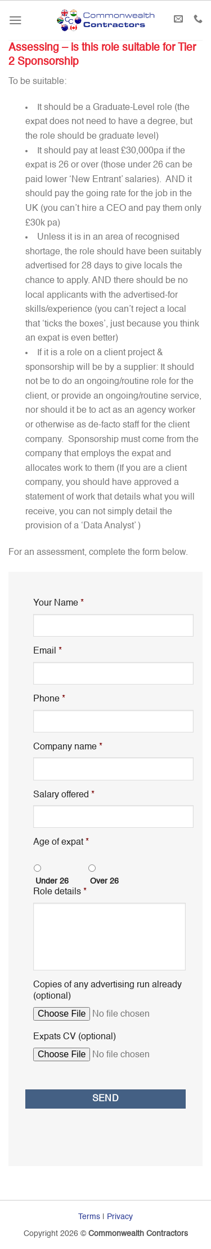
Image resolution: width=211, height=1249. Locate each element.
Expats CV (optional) (74, 1036)
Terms (89, 1217)
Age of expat (61, 842)
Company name (67, 747)
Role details (60, 892)
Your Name (58, 603)
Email (47, 651)
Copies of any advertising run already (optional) (107, 991)
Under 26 (52, 881)
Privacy (120, 1217)
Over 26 (104, 881)
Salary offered (64, 795)
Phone (49, 699)
